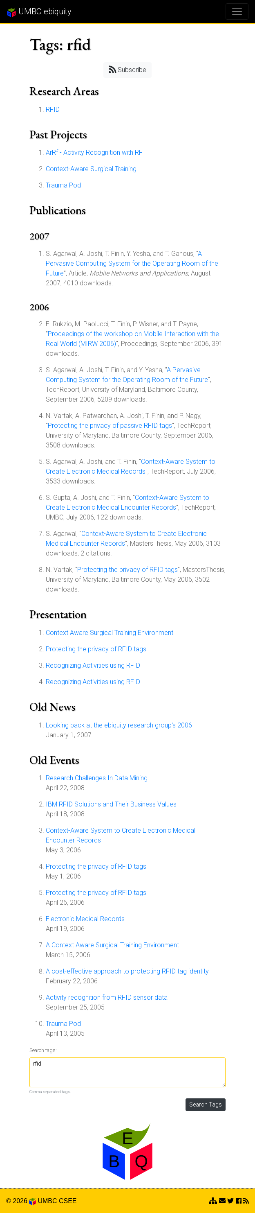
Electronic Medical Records (85, 919)
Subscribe (128, 69)
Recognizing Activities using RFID (93, 665)
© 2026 (21, 1200)
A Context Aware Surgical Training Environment (112, 945)
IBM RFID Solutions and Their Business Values (111, 804)
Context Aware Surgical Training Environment (109, 633)
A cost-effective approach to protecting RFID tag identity (127, 971)
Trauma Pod (63, 185)
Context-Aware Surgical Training (91, 169)
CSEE (68, 1200)
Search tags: (43, 1050)
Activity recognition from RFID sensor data (107, 997)
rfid (127, 1072)
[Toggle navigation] (237, 11)
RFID (53, 109)
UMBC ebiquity (39, 12)
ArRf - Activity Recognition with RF (94, 152)
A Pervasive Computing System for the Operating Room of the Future (132, 263)
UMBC (47, 1200)
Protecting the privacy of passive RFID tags (110, 425)
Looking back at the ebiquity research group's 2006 (119, 725)
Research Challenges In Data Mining (97, 778)
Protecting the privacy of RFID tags (127, 570)
